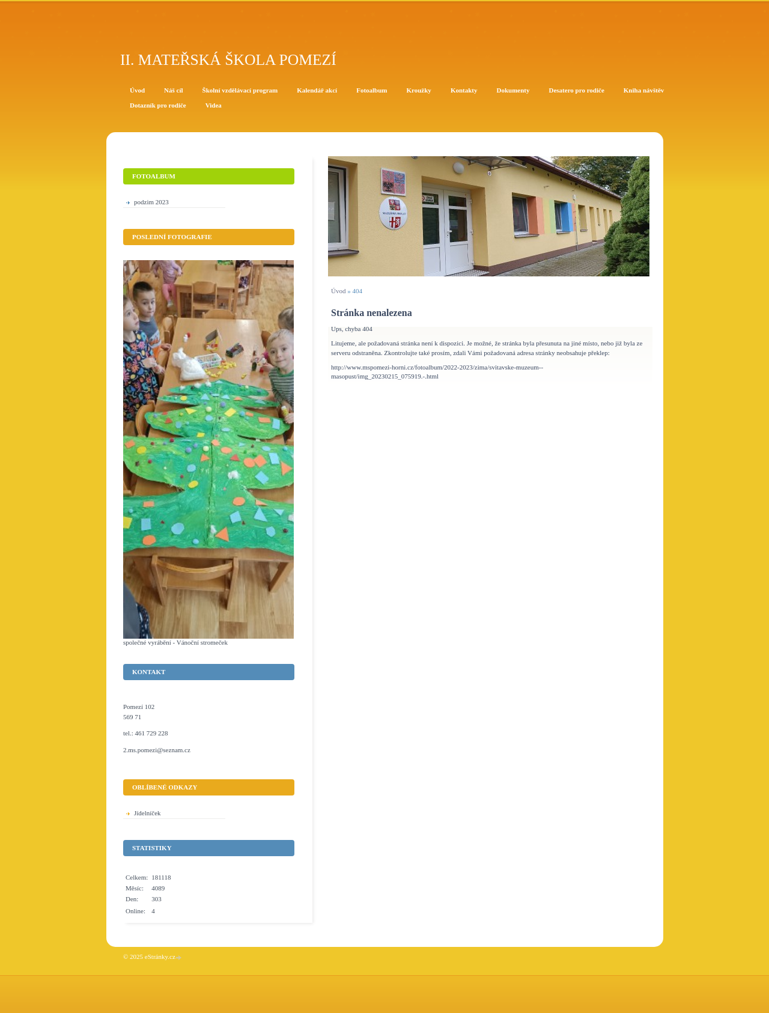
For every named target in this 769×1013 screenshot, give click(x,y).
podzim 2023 (151, 201)
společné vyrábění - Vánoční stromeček (175, 642)
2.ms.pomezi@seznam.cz (156, 749)
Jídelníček (147, 813)
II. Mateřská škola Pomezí (228, 59)
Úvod (338, 290)
